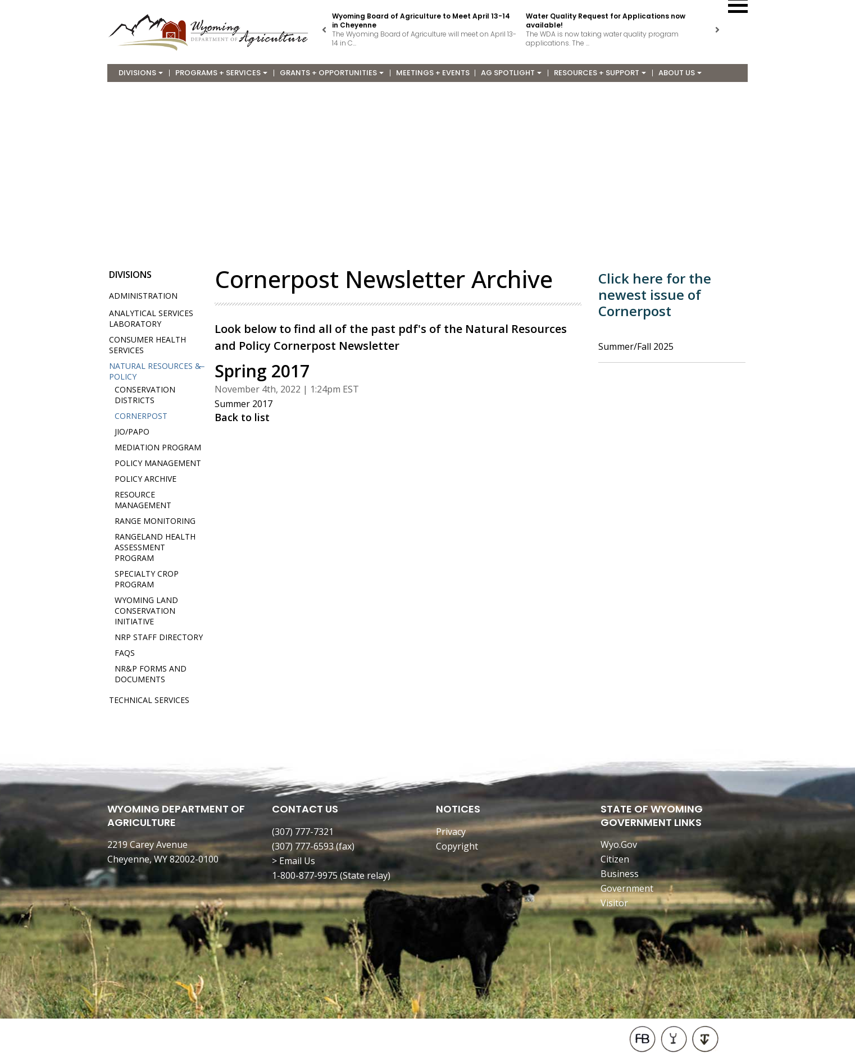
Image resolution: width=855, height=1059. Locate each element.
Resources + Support (600, 72)
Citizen (615, 859)
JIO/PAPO (132, 431)
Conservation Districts (145, 394)
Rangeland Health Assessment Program (155, 547)
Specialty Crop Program (147, 579)
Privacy (451, 831)
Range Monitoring (155, 520)
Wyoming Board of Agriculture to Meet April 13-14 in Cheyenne (421, 20)
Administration (143, 295)
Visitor (614, 903)
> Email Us (293, 861)
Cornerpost (141, 415)
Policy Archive (145, 478)
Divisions (141, 72)
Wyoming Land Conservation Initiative (146, 611)
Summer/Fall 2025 (636, 346)
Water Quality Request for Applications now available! (605, 20)
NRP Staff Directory (159, 637)
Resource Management (143, 499)
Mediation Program (158, 447)
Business (620, 874)
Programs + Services (221, 72)
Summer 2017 (243, 404)
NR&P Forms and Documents (151, 673)
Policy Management (158, 463)
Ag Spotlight (511, 72)
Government (627, 888)
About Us (680, 72)
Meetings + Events (433, 72)
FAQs (125, 652)
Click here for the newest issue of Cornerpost (654, 294)
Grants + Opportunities (332, 72)
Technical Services (149, 700)
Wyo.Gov (619, 844)
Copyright (457, 846)
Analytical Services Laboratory (151, 318)
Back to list (242, 417)
